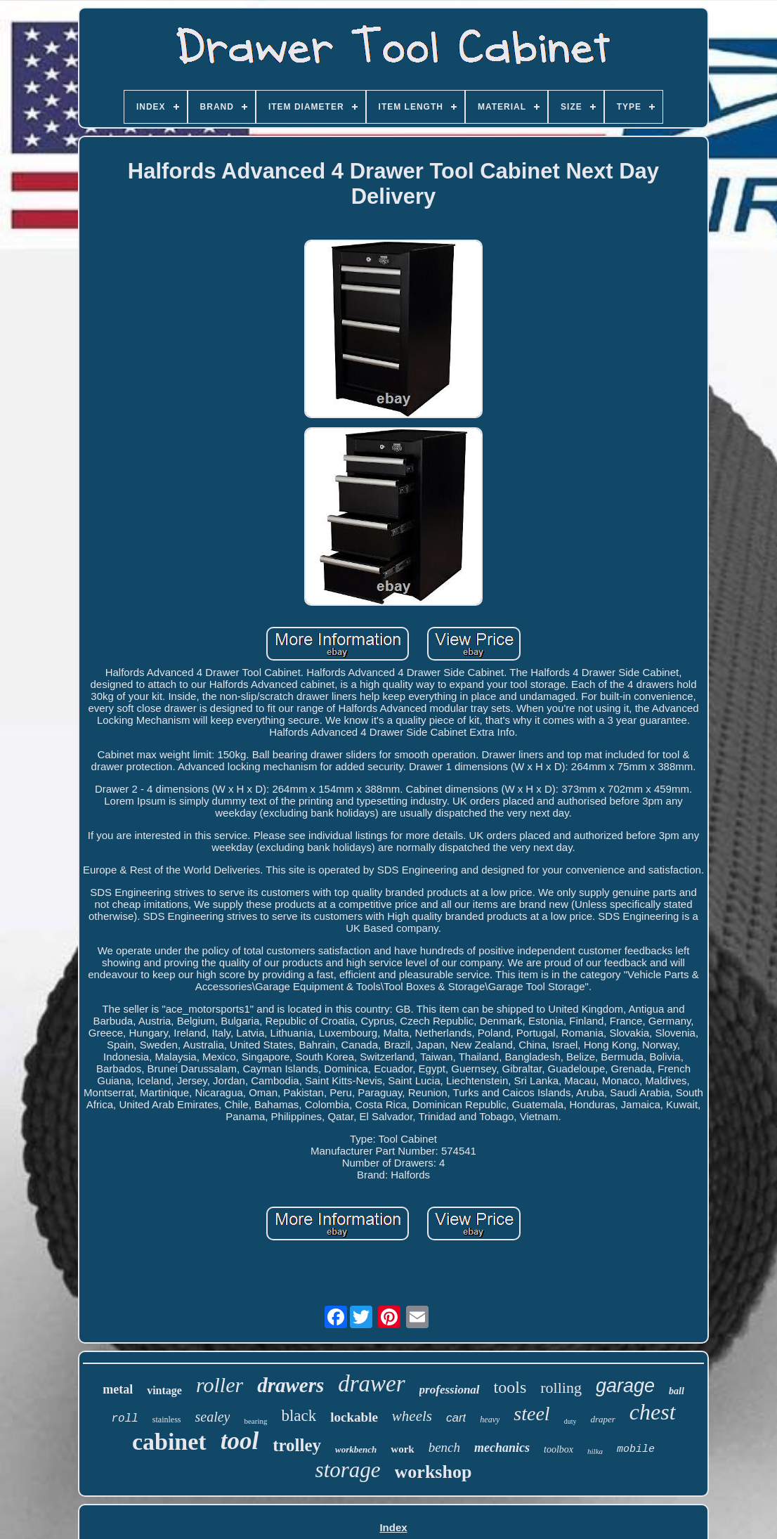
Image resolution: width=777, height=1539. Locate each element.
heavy (490, 1419)
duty (570, 1421)
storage (348, 1469)
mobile (636, 1449)
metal (118, 1389)
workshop (433, 1472)
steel (531, 1413)
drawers (290, 1385)
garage (625, 1385)
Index (393, 1527)
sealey (212, 1416)
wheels (412, 1416)
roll (124, 1419)
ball (676, 1391)
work (402, 1449)
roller (219, 1384)
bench (444, 1447)
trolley (297, 1445)
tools (510, 1387)
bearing (255, 1421)
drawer (371, 1383)
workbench (356, 1449)
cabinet (169, 1442)
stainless (166, 1419)
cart (456, 1417)
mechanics (502, 1448)
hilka (595, 1451)
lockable (354, 1417)
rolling (561, 1387)
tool (240, 1441)
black (298, 1415)
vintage (164, 1390)
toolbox (558, 1449)
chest (652, 1411)
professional (449, 1389)
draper (602, 1419)
